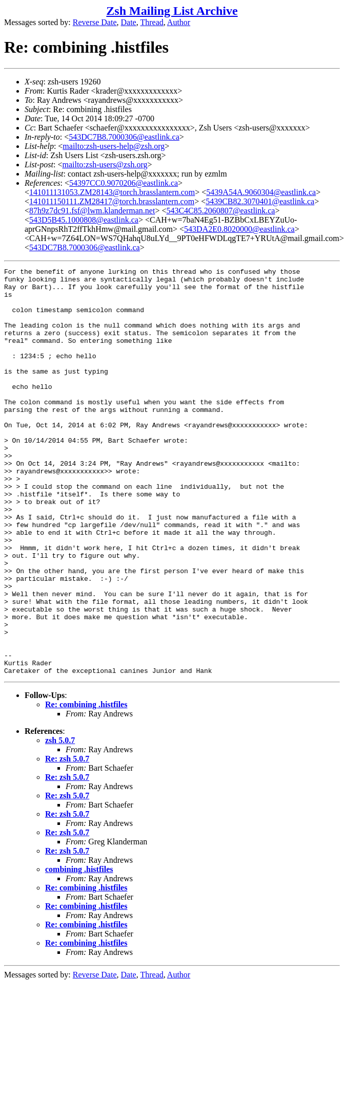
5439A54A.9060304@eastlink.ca (261, 192)
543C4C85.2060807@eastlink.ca (220, 210)
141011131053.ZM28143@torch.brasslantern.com (112, 192)
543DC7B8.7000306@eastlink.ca (124, 137)
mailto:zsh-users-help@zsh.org (114, 146)
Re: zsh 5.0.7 (67, 840)
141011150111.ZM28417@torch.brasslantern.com (111, 201)
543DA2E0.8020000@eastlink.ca (239, 229)
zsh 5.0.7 (60, 821)
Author (178, 22)
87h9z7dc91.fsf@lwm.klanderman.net (92, 210)
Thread (151, 22)
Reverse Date (95, 22)
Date (128, 22)
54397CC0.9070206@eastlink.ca (123, 183)
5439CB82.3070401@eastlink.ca (260, 201)
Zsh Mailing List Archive (171, 10)
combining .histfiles (79, 950)
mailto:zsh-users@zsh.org (104, 164)
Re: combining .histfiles (86, 785)
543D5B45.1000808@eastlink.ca (83, 219)
